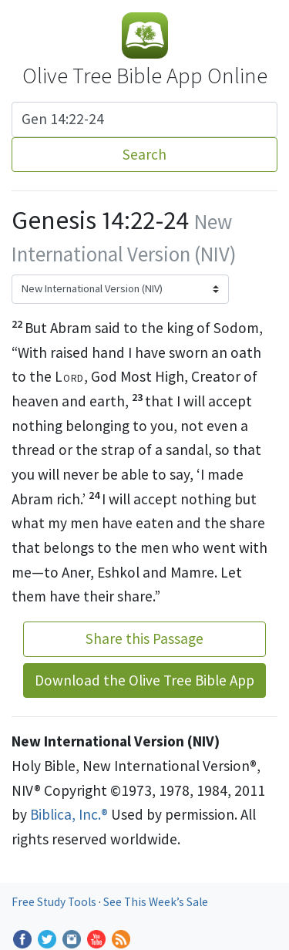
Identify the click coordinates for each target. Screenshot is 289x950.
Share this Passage (144, 638)
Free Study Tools (55, 901)
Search (144, 154)
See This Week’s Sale (155, 901)
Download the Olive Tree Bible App (144, 680)
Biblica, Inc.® (69, 814)
